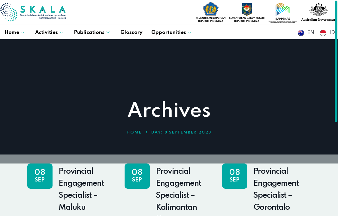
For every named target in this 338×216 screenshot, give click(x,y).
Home (14, 32)
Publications (92, 32)
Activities (49, 32)
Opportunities (171, 32)
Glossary (131, 32)
